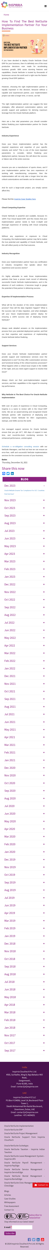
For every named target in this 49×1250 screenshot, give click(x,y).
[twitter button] (34, 1240)
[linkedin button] (38, 1240)
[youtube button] (42, 1240)
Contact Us (9, 1209)
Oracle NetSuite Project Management (20, 1133)
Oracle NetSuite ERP (13, 1129)
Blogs (6, 1191)
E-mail (8, 1227)
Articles (7, 1195)
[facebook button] (29, 1240)
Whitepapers (9, 1202)
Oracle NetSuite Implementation (19, 1126)
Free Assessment (11, 1206)
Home (6, 14)
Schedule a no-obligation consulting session (20, 447)
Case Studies (10, 1198)
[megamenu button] (45, 6)
